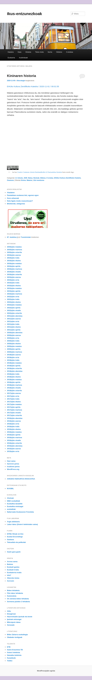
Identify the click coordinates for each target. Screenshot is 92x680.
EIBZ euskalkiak (13, 501)
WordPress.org (13, 469)
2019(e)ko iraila (13, 360)
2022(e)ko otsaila (14, 310)
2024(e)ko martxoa (14, 269)
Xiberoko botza (13, 578)
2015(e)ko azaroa (14, 449)
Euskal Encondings (15, 537)
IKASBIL (10, 488)
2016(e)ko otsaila (14, 440)
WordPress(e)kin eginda (46, 671)
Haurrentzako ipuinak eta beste (19, 617)
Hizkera (59, 52)
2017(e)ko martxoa (14, 410)
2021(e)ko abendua (14, 316)
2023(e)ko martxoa (14, 294)
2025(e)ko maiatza (14, 247)
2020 (25, 178)
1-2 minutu (19, 178)
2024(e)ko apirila (13, 266)
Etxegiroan (11, 614)
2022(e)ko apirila (13, 308)
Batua (30, 178)
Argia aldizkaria (13, 522)
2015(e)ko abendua (14, 446)
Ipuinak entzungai (14, 619)
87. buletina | (12, 237)
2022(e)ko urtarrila (14, 313)
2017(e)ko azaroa (14, 393)
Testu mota (39, 52)
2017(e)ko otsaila (14, 413)
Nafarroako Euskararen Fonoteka (20, 512)
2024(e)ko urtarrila (14, 274)
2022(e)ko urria (13, 297)
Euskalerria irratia (14, 572)
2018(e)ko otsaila (14, 388)
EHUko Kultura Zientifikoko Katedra (67, 178)
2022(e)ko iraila (13, 299)
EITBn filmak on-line (15, 534)
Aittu (9, 611)
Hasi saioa (11, 461)
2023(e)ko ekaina (14, 286)
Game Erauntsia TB (15, 650)
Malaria (29, 180)
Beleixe (10, 564)
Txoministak (26, 237)
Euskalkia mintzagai (15, 506)
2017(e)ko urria (13, 396)
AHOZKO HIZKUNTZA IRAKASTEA (21, 479)
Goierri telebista (13, 652)
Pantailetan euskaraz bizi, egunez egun (23, 195)
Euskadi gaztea (13, 567)
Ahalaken (11, 193)
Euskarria (11, 58)
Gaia (19, 52)
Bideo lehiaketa (13, 590)
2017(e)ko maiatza (14, 404)
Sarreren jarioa (13, 464)
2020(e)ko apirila (13, 349)
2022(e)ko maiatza (14, 305)
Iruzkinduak (23, 58)
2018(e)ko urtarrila (14, 390)
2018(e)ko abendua (14, 371)
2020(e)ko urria (13, 338)
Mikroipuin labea (13, 622)
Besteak (36, 178)
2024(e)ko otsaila (14, 272)
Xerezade (10, 625)
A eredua (69, 52)
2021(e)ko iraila (13, 324)
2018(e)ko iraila (13, 374)
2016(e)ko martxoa (14, 437)
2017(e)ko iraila (13, 399)
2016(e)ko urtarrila (14, 443)
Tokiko (9, 661)
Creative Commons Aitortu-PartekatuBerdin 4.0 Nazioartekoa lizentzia (39, 172)
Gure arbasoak (13, 198)
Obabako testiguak (14, 637)
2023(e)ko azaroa (14, 277)
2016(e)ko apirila (13, 435)
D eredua (49, 178)
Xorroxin (10, 581)
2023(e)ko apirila (13, 291)
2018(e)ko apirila (13, 382)
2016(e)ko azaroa (14, 421)
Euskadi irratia (13, 570)
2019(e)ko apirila (13, 366)
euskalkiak (11, 509)
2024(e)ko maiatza (14, 263)
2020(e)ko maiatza (14, 346)
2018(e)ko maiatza (14, 379)
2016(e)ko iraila (13, 426)
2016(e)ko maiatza (14, 432)
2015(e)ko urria (13, 451)
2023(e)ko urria (13, 280)
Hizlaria (28, 52)
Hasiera (11, 52)
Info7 (9, 575)
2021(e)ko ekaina (14, 327)
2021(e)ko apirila (13, 330)
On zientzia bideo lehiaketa (18, 599)
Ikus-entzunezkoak (24, 14)
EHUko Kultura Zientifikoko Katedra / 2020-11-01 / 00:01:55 (33, 86)
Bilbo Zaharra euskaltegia (17, 635)
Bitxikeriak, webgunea (16, 204)
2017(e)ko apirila (13, 407)
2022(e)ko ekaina (14, 302)
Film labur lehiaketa (15, 593)
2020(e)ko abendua (14, 333)
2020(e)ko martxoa (14, 352)
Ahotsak (10, 498)
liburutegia (21, 81)
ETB (8, 647)
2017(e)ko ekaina (14, 402)
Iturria (50, 52)
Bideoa (43, 178)
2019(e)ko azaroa (14, 355)
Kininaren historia (21, 76)
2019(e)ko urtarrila (14, 368)
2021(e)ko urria (13, 321)
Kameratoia (11, 596)
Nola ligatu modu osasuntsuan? (20, 201)
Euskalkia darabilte (14, 504)
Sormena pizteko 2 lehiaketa (18, 602)
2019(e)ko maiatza (14, 363)
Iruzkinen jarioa (13, 467)
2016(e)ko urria (13, 424)
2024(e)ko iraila (13, 258)
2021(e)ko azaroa (14, 319)
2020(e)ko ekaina (14, 344)
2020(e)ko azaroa (14, 335)
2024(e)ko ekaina (14, 261)
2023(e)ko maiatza (14, 288)
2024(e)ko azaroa (14, 255)
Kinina (23, 180)
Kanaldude (11, 658)
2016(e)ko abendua (14, 418)
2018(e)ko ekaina (14, 377)
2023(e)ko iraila (13, 283)
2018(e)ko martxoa (14, 385)
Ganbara (10, 540)
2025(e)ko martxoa (14, 250)
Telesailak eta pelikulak (16, 542)
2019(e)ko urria (13, 357)
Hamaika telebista (14, 655)
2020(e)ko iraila (13, 341)
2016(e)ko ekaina (14, 429)
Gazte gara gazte (13, 552)
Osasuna (10, 180)
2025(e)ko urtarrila (14, 252)
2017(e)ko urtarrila (14, 415)
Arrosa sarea (12, 562)
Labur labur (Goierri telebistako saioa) (22, 524)
